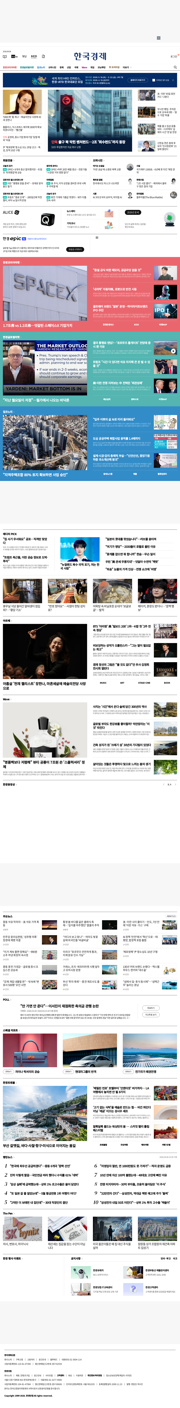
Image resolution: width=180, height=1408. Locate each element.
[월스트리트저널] (24, 56)
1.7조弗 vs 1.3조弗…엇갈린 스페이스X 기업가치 (37, 325)
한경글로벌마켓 (27, 67)
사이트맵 (49, 1375)
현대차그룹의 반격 (79, 1072)
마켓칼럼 (50, 179)
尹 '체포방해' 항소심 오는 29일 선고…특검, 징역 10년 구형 (21, 148)
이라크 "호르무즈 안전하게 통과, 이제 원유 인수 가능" (80, 953)
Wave (84, 67)
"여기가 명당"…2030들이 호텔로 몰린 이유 (130, 546)
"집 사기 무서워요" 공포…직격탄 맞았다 (25, 541)
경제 (61, 67)
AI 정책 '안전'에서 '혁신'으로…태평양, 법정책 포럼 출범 (140, 938)
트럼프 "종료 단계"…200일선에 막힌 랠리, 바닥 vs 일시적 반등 (22, 198)
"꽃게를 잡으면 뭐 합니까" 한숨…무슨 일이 (130, 554)
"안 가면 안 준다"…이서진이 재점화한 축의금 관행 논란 (59, 1005)
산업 (69, 67)
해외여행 (144, 1144)
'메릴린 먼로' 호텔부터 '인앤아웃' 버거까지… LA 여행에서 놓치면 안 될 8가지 (121, 1090)
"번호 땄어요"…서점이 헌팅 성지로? (66, 608)
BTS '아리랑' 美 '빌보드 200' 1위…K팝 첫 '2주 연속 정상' (122, 628)
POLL (6, 999)
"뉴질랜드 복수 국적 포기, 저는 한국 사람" (79, 566)
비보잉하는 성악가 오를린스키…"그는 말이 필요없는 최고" (122, 647)
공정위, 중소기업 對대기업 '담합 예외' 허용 (21, 138)
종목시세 (134, 399)
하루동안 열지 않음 (162, 80)
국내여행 (124, 1144)
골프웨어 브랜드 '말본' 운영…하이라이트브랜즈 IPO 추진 (120, 308)
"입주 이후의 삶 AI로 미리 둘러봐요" (114, 419)
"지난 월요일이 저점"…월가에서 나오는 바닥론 (36, 400)
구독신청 (19, 1359)
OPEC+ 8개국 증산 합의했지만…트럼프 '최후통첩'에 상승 (22, 171)
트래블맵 (103, 1144)
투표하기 (151, 1007)
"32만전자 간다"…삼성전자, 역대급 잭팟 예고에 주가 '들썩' (134, 1193)
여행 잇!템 (166, 1144)
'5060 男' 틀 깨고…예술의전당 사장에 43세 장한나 (22, 118)
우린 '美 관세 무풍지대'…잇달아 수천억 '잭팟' (131, 562)
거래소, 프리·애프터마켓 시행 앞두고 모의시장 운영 (81, 968)
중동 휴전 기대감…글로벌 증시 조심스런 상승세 (20, 968)
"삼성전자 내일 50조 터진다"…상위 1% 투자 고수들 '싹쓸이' (135, 1202)
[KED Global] (34, 56)
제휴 (17, 1375)
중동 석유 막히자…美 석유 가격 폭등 (21, 923)
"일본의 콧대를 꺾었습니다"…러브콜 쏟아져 (130, 539)
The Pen (8, 1213)
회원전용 (7, 160)
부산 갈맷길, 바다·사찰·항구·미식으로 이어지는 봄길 (39, 1145)
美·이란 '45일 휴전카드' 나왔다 (166, 95)
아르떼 (6, 620)
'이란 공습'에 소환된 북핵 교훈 (107, 169)
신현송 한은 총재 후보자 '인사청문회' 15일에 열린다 (166, 146)
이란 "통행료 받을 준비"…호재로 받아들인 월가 (23, 184)
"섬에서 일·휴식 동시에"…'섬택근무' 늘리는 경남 (141, 983)
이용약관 (79, 1375)
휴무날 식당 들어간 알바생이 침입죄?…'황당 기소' (21, 608)
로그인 (174, 56)
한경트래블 (9, 1082)
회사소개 (8, 1359)
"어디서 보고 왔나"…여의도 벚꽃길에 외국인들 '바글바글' (80, 938)
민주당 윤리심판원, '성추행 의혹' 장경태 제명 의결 (20, 938)
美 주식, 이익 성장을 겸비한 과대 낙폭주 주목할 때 (66, 184)
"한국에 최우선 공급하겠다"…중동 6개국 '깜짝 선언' (40, 1166)
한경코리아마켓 (10, 67)
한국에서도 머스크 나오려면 (106, 183)
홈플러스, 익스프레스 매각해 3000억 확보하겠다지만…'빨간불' (22, 128)
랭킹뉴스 (7, 1157)
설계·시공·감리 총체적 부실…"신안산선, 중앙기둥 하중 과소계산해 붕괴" (121, 457)
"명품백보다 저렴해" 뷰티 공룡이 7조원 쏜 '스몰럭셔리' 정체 (44, 764)
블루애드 (53, 1359)
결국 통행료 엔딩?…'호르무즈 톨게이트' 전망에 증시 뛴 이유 (122, 344)
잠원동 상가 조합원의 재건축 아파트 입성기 (156, 1246)
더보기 (126, 67)
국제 (76, 67)
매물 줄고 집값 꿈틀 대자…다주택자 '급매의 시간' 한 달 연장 (167, 129)
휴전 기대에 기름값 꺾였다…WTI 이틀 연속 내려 (66, 198)
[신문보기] (5, 56)
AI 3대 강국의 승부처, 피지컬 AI (107, 197)
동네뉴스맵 (107, 473)
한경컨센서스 (108, 324)
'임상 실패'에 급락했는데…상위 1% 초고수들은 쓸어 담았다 (44, 1184)
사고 (175, 1258)
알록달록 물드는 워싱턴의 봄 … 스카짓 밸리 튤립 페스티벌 (121, 1128)
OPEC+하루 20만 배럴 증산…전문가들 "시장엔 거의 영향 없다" (66, 171)
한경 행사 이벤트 (12, 1258)
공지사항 (76, 1258)
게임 (92, 67)
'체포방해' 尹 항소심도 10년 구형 (140, 952)
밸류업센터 (162, 473)
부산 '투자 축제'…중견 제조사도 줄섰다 (81, 983)
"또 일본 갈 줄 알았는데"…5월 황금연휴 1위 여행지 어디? (43, 1193)
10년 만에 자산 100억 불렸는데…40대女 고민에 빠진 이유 (133, 1175)
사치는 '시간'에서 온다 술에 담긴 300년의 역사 (120, 707)
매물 (135, 473)
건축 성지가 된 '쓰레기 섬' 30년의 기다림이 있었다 (122, 745)
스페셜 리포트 (10, 1030)
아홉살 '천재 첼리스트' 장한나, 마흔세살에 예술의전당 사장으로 (44, 685)
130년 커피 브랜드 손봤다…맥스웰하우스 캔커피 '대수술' (141, 968)
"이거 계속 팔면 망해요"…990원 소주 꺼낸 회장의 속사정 (20, 953)
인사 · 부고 (166, 1258)
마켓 (163, 324)
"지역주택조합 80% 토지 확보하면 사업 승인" (35, 474)
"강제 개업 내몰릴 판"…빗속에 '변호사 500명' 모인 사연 (21, 983)
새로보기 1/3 (171, 916)
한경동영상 (9, 784)
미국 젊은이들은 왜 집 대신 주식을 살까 (112, 1246)
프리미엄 (115, 67)
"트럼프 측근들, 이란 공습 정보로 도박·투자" (25, 559)
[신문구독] (43, 56)
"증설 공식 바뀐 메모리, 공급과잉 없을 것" (117, 270)
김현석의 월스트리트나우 (13, 179)
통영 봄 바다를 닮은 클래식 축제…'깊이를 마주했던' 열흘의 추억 (81, 923)
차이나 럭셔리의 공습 (21, 1072)
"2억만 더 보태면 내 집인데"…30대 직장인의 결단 (39, 1202)
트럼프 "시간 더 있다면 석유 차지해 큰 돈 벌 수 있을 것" (121, 364)
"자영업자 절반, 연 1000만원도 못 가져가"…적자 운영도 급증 (135, 1166)
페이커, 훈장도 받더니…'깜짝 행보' (156, 608)
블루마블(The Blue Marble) (149, 197)
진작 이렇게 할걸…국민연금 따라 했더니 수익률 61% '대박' (44, 1175)
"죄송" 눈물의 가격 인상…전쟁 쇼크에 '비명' (131, 569)
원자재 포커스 (52, 165)
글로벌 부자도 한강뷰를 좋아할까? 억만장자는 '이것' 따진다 (121, 726)
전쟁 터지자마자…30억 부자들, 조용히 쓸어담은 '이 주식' (133, 1184)
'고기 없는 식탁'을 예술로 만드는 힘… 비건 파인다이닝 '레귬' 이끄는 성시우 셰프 (122, 1109)
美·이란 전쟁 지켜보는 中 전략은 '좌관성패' (118, 383)
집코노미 (41, 67)
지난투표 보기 (150, 1014)
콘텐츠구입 (25, 1375)
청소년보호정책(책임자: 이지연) (119, 1375)
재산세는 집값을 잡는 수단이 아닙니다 (66, 1246)
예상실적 (106, 399)
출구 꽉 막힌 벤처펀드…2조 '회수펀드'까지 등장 (88, 141)
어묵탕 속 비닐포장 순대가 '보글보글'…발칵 (112, 608)
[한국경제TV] (14, 56)
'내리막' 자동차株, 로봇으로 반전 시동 (114, 289)
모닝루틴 (102, 67)
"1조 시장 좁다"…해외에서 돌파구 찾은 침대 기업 (151, 184)
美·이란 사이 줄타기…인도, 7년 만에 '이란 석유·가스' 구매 (141, 923)
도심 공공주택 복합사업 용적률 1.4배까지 (116, 438)
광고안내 (42, 1359)
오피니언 (52, 67)
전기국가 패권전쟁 (139, 1072)
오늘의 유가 (7, 165)
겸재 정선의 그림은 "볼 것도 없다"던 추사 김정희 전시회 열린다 (121, 666)
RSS (70, 1375)
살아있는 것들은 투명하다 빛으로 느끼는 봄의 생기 (122, 764)
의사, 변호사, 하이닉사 (15, 1244)
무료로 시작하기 (75, 249)
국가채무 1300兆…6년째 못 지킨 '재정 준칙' (155, 171)
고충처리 (31, 1359)
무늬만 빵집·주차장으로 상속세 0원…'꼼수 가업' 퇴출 (167, 112)
